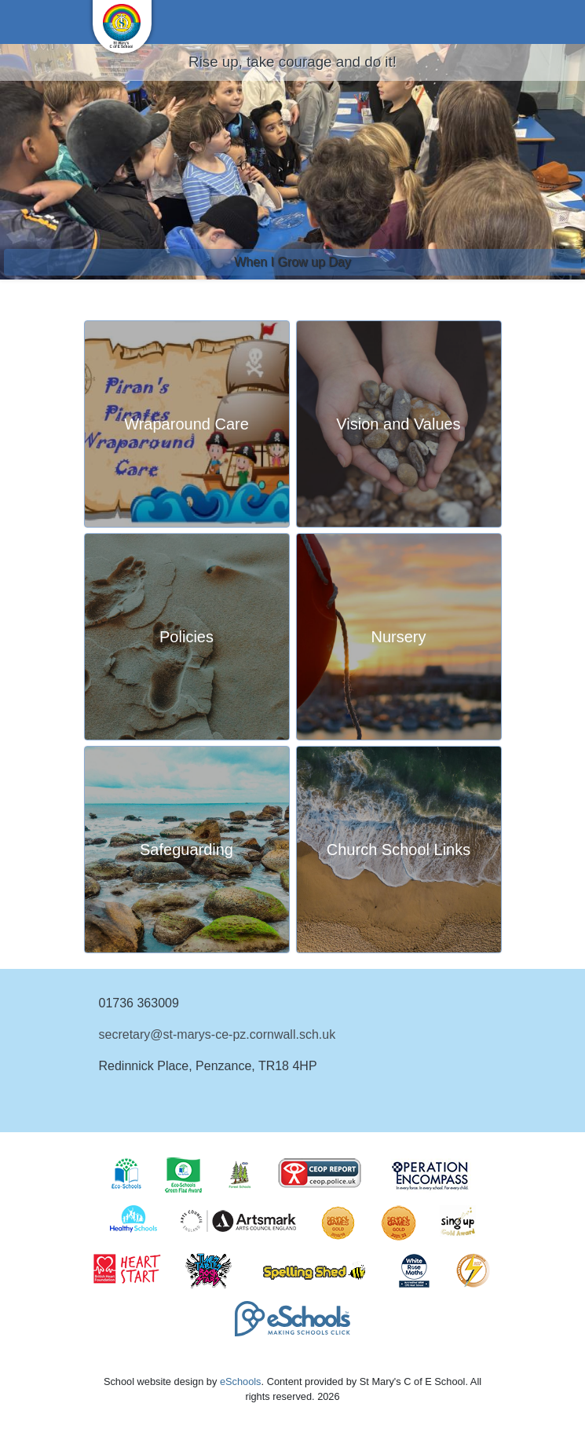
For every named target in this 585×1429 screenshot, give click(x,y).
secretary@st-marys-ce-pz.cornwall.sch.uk (217, 1034)
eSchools (240, 1381)
